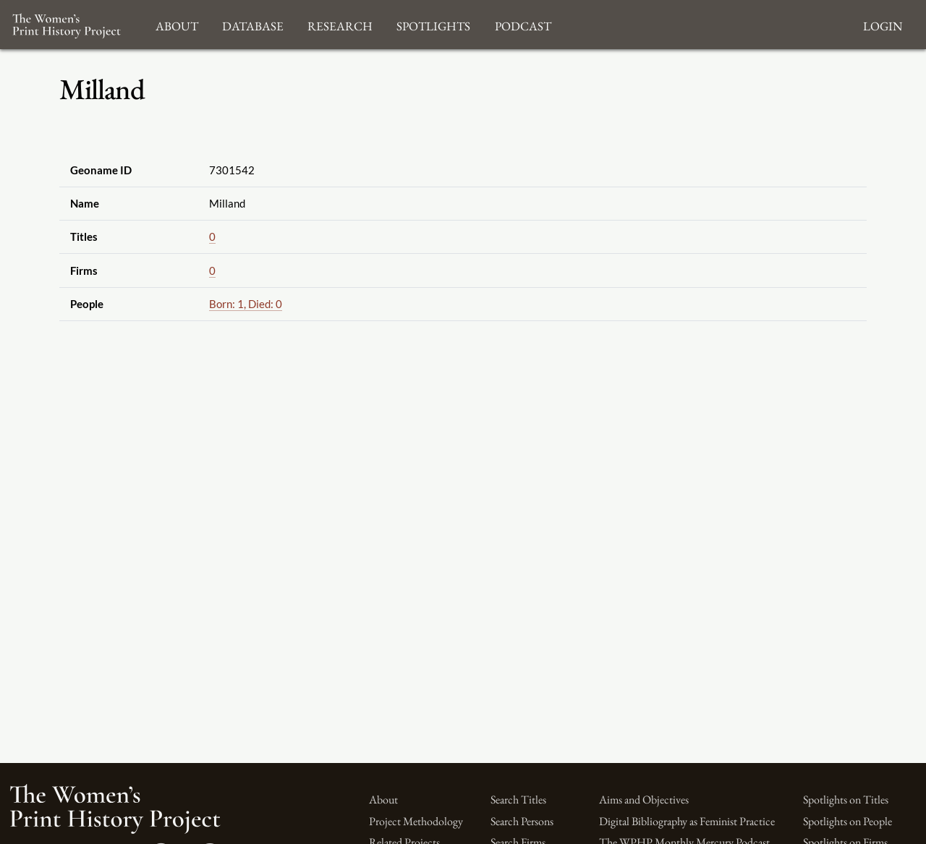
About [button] (177, 24)
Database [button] (253, 24)
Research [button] (340, 24)
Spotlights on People (847, 821)
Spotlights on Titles (845, 799)
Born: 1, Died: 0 (245, 303)
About (383, 799)
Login (882, 24)
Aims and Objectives (644, 799)
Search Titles (518, 799)
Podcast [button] (523, 24)
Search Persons (521, 821)
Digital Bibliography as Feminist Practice (687, 821)
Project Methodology (416, 821)
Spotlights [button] (433, 24)
